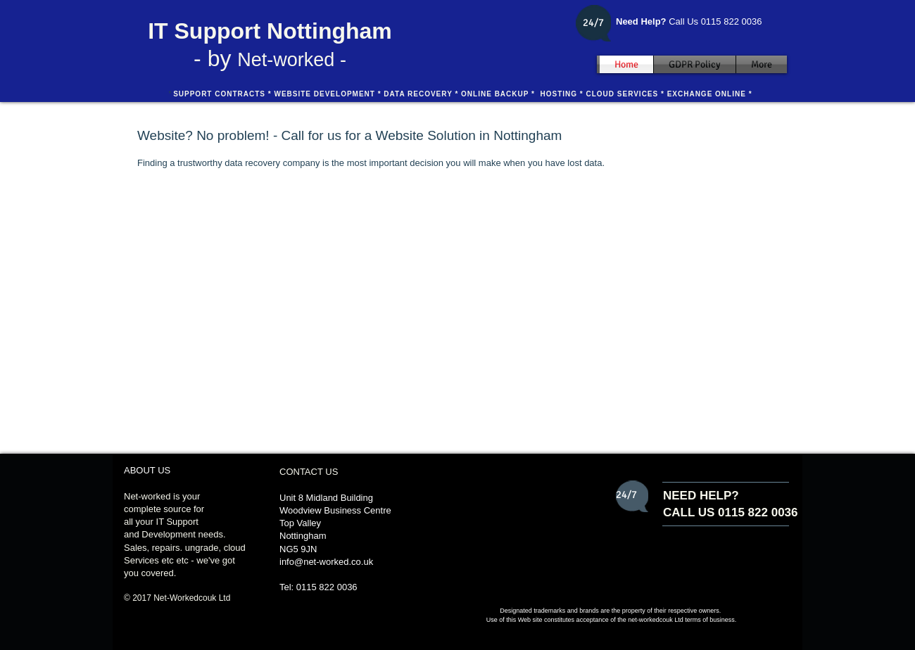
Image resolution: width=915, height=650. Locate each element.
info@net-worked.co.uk (326, 561)
